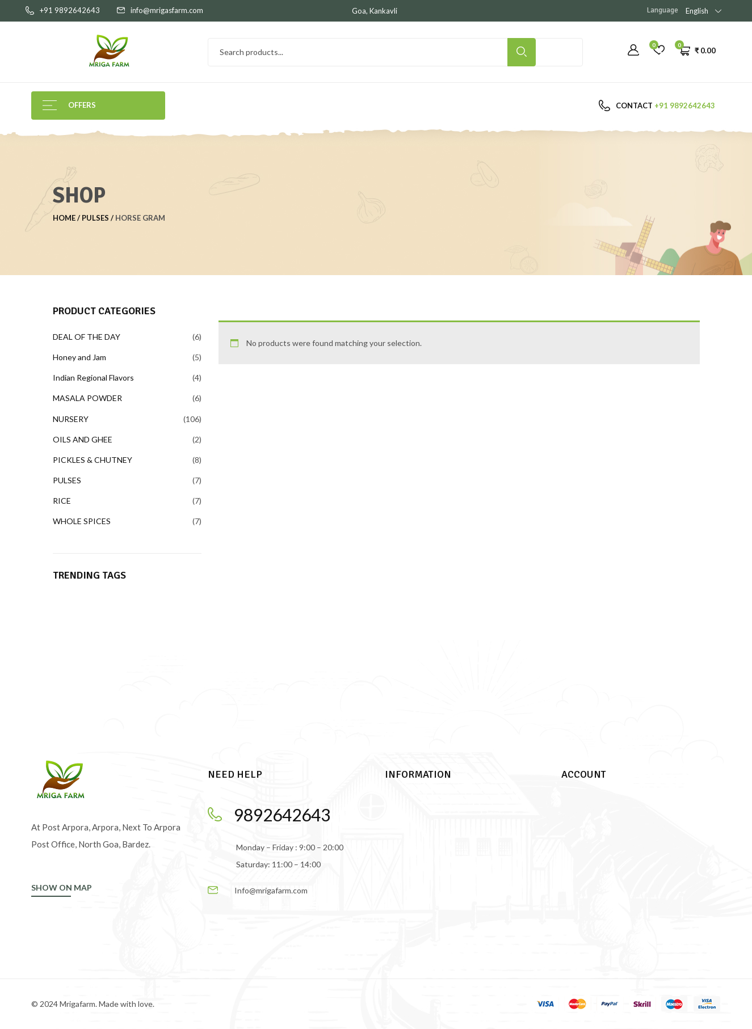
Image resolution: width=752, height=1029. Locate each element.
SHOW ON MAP (61, 887)
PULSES (95, 217)
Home (64, 217)
